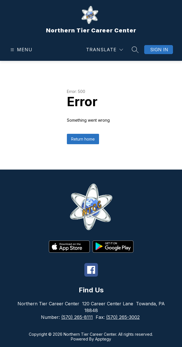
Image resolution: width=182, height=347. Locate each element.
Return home (83, 139)
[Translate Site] (104, 49)
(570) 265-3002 (123, 317)
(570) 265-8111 (77, 317)
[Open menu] (20, 49)
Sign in (159, 49)
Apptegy (103, 339)
